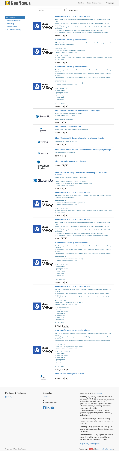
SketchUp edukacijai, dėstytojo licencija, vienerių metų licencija (79, 138)
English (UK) (84, 444)
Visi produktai (10, 18)
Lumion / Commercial (13, 21)
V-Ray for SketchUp (14, 30)
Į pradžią (8, 397)
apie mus (99, 393)
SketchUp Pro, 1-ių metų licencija (68, 126)
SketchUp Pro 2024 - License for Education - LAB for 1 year (78, 110)
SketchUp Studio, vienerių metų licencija (70, 161)
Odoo (91, 449)
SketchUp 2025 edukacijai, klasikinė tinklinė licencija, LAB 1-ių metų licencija (81, 173)
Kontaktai (46, 397)
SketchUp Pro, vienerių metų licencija (69, 374)
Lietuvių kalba (95, 444)
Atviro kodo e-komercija (104, 449)
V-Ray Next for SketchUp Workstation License (72, 16)
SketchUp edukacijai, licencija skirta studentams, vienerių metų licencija (83, 150)
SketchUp (10, 24)
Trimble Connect (11, 27)
